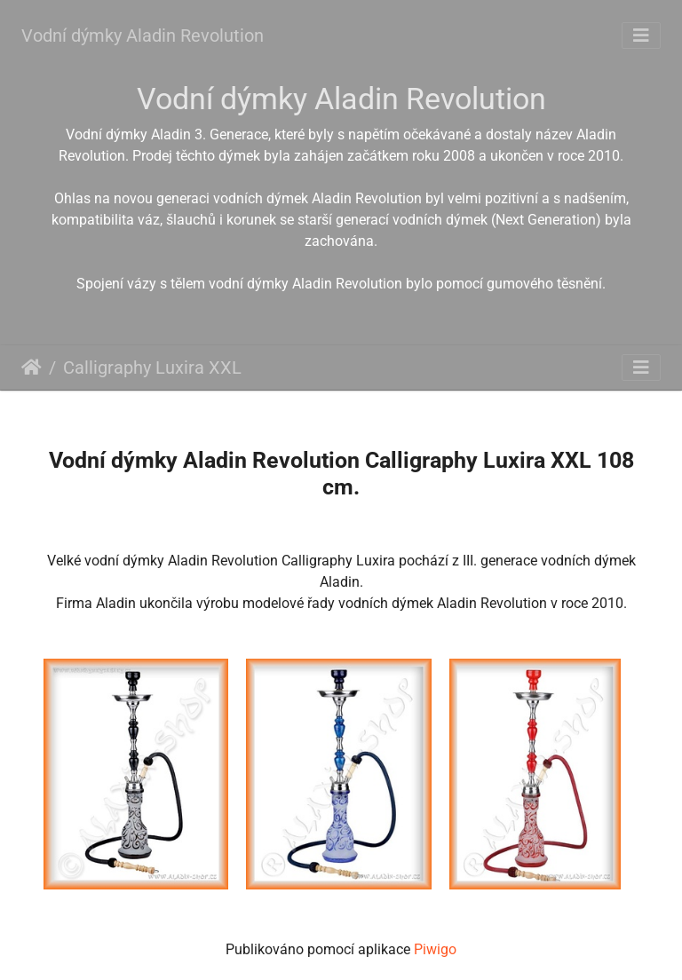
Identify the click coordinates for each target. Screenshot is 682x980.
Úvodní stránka (31, 367)
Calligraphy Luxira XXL (152, 367)
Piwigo (435, 949)
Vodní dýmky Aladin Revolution (142, 35)
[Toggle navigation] (641, 35)
